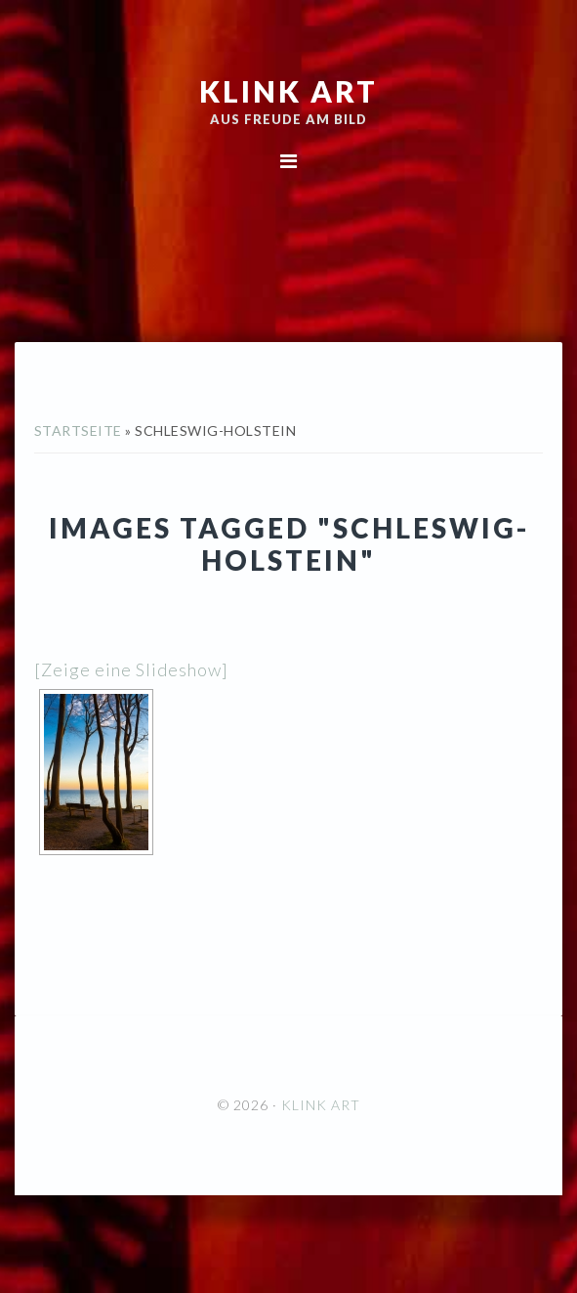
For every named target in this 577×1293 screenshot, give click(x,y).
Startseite (78, 430)
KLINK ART (288, 90)
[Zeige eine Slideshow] (131, 669)
